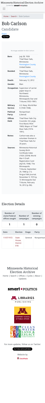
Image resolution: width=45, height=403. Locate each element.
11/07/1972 (8, 237)
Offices (22, 275)
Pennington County (27, 64)
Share (4, 34)
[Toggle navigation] (4, 8)
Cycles (30, 275)
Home (5, 16)
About (38, 275)
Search (14, 16)
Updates (22, 278)
